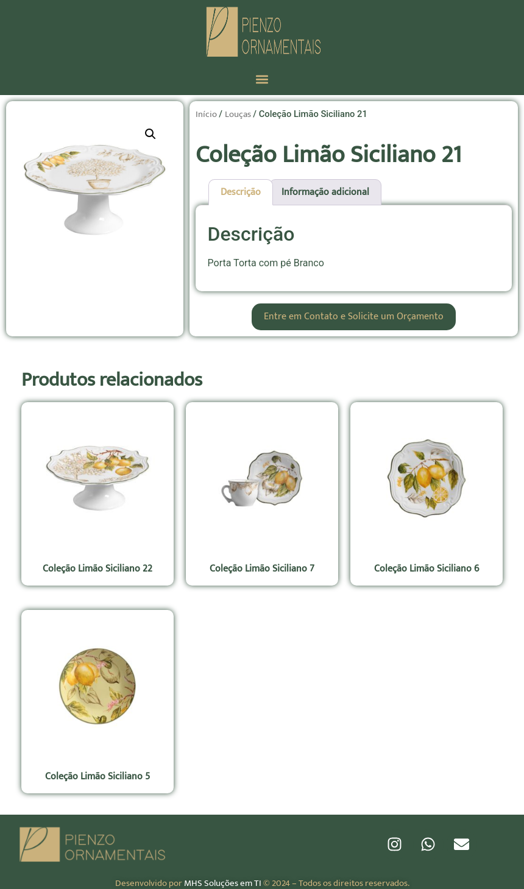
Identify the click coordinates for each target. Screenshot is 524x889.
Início (206, 114)
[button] (262, 79)
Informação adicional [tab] (325, 192)
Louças (238, 114)
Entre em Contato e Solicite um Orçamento (354, 316)
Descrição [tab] (241, 192)
